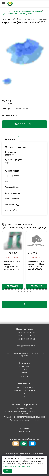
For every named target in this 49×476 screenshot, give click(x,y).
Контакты (24, 376)
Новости (24, 373)
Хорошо (8, 470)
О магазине (24, 366)
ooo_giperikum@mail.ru (26, 346)
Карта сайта (24, 431)
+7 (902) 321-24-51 (26, 339)
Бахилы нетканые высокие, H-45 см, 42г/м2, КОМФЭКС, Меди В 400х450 (36, 265)
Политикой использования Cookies (17, 466)
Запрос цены (24, 124)
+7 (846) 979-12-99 (26, 332)
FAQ (24, 394)
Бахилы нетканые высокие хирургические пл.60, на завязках (12, 265)
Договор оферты (24, 408)
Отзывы (24, 370)
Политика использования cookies (24, 420)
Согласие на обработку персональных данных (24, 417)
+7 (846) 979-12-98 (26, 336)
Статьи (24, 397)
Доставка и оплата (24, 387)
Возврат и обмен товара (24, 390)
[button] (3, 289)
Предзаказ (12, 286)
